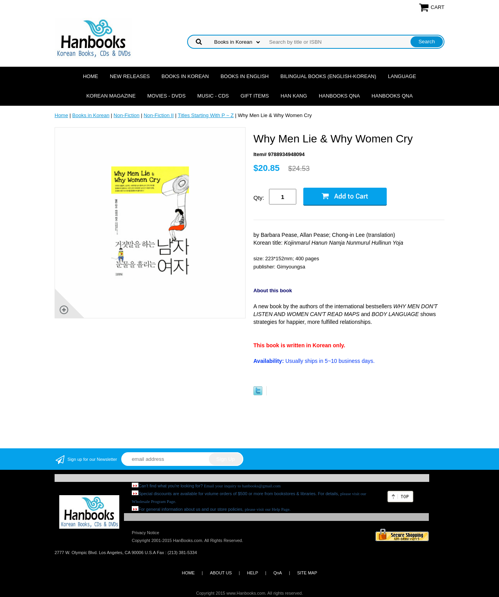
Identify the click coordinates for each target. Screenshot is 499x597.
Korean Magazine (110, 96)
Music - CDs (213, 96)
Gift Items (255, 96)
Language (402, 76)
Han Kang (294, 96)
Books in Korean (185, 76)
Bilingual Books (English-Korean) (328, 76)
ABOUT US (221, 572)
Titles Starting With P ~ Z (206, 115)
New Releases (130, 76)
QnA (277, 572)
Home (90, 76)
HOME (188, 572)
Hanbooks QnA (339, 96)
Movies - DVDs (166, 96)
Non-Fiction (126, 115)
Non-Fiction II (158, 115)
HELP (252, 572)
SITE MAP (307, 572)
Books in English (245, 76)
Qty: (258, 197)
